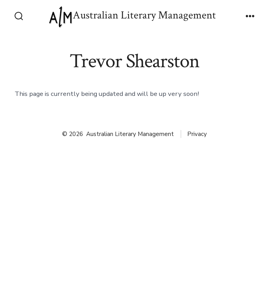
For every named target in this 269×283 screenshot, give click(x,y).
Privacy (197, 134)
